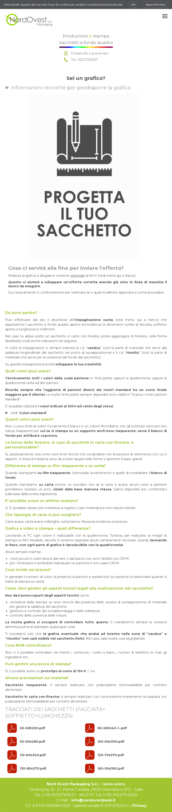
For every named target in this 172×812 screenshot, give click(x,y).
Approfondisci (156, 4)
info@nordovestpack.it (93, 800)
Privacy (140, 805)
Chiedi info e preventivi (89, 53)
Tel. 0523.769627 (84, 60)
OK (133, 4)
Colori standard (32, 413)
